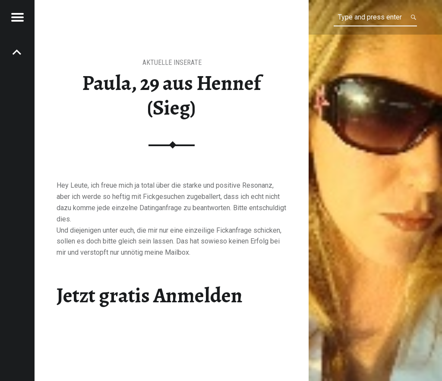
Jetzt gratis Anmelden (150, 295)
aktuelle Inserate (172, 62)
